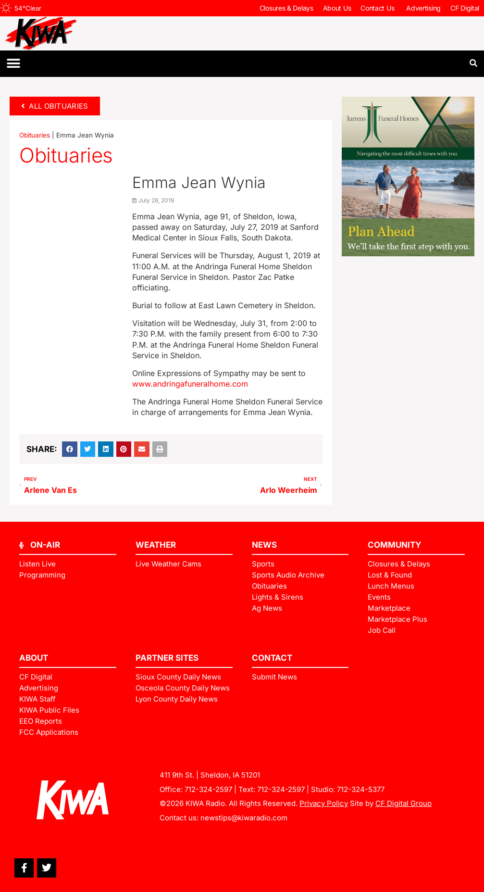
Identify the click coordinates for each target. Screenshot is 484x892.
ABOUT (33, 658)
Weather (156, 545)
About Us (337, 8)
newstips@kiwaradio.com (243, 817)
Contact (272, 658)
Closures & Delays (286, 8)
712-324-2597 (208, 789)
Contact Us (378, 8)
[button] (13, 64)
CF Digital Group (403, 803)
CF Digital (464, 8)
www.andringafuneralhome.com (190, 384)
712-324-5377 (361, 789)
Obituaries (34, 135)
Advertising (423, 8)
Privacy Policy (323, 803)
